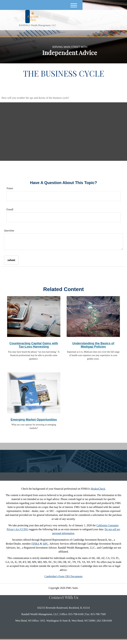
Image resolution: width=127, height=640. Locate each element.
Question (9, 230)
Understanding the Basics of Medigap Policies (93, 345)
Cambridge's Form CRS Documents (63, 576)
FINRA (35, 543)
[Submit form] (11, 260)
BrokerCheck (98, 488)
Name (9, 188)
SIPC (45, 543)
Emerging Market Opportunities (34, 419)
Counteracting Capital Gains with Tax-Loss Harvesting (33, 345)
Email (9, 209)
